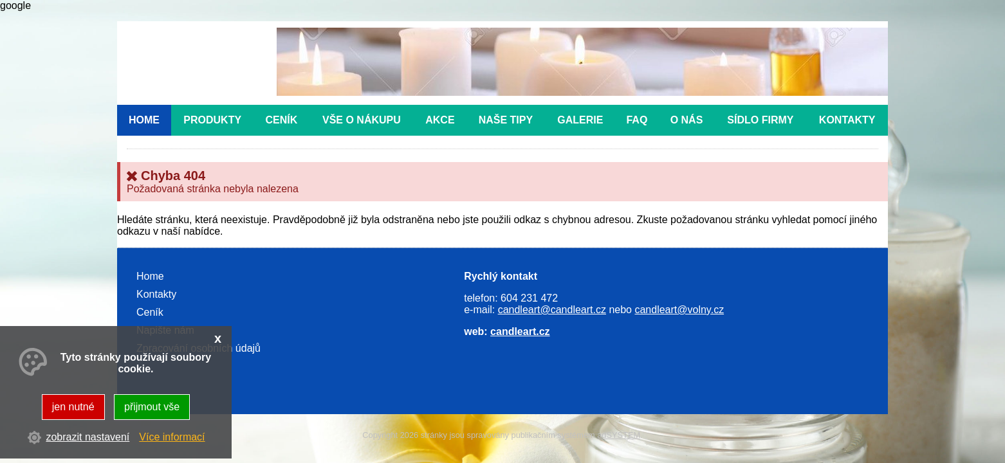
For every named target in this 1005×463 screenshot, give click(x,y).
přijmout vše (152, 406)
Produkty (212, 119)
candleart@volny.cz (679, 309)
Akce (439, 119)
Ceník (282, 119)
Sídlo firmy (760, 119)
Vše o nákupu (361, 119)
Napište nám (165, 330)
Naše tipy (506, 119)
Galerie (580, 119)
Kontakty (847, 119)
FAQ (636, 119)
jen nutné (73, 406)
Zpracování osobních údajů (198, 348)
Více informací (172, 436)
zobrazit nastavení (87, 436)
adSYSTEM (618, 435)
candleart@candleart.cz (552, 309)
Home (144, 119)
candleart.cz (519, 331)
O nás (686, 119)
